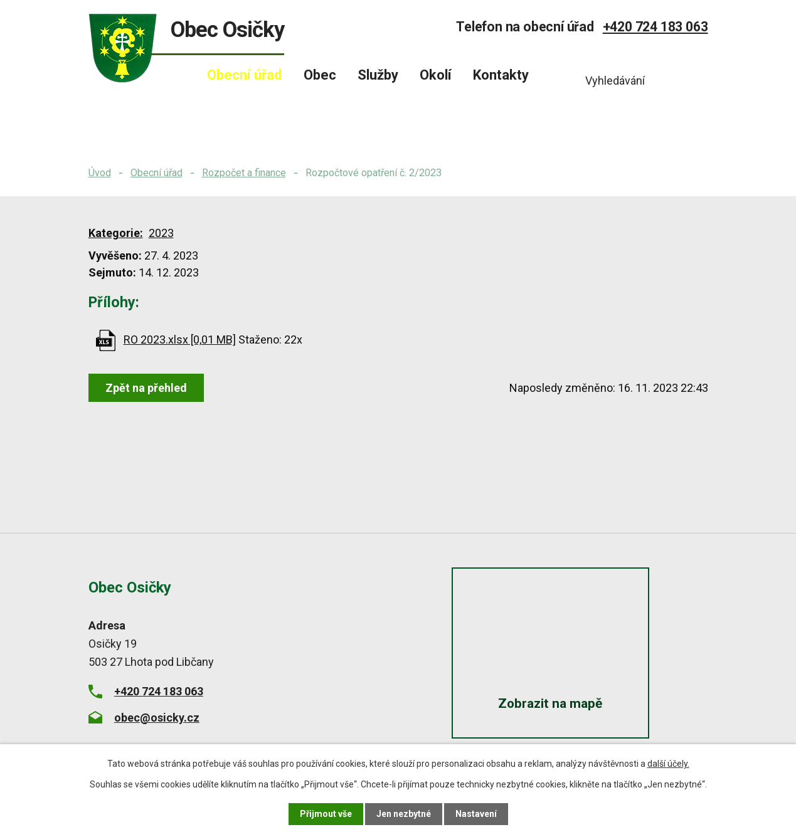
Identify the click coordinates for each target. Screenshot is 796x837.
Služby (378, 75)
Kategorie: (115, 233)
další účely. (668, 764)
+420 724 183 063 (655, 26)
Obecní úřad (156, 173)
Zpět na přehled (146, 387)
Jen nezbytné (403, 814)
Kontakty (501, 75)
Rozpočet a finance (244, 173)
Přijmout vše (326, 814)
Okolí (436, 75)
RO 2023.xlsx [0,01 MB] (180, 339)
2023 (161, 233)
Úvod (99, 173)
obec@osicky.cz (156, 717)
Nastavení (476, 814)
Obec (320, 75)
